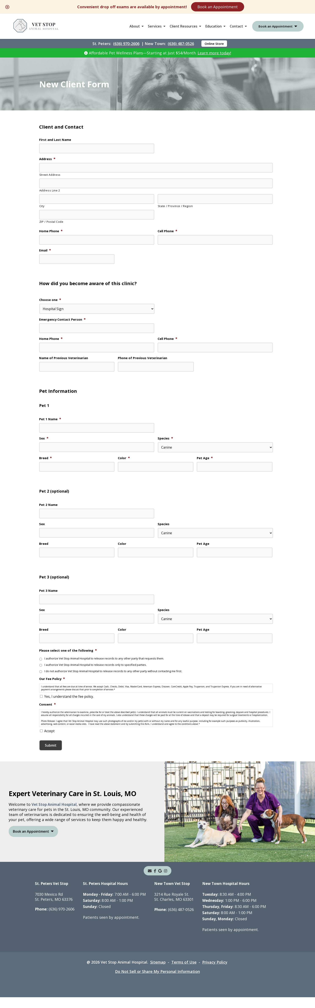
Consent (48, 711)
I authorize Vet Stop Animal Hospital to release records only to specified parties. (99, 670)
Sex (44, 441)
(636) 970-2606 (126, 43)
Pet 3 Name (49, 594)
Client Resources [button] (183, 26)
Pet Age (205, 461)
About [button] (134, 26)
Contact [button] (236, 26)
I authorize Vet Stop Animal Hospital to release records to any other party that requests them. (108, 664)
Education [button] (213, 26)
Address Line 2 (49, 191)
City (42, 206)
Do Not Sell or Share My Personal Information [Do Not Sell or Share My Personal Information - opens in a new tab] (157, 982)
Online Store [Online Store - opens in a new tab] (214, 43)
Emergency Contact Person (64, 321)
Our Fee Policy (53, 685)
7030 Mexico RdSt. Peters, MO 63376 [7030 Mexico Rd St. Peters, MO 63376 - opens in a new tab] (54, 907)
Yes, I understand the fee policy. (69, 702)
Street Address (50, 175)
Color (124, 461)
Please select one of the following (70, 655)
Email (45, 251)
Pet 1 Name (51, 421)
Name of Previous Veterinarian (65, 360)
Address (47, 159)
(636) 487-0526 (181, 43)
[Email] (150, 881)
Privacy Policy (214, 972)
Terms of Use (184, 972)
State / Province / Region (175, 206)
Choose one (50, 301)
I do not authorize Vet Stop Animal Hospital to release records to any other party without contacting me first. (119, 677)
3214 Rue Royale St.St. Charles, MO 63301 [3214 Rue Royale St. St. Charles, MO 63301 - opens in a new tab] (175, 907)
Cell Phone (168, 231)
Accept (49, 741)
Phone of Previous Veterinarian (144, 360)
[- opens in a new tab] (155, 881)
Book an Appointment (217, 6)
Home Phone (51, 231)
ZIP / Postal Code (51, 222)
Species (166, 441)
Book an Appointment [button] (276, 26)
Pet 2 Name (49, 508)
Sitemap (158, 972)
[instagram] (165, 881)
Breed (46, 461)
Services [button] (155, 26)
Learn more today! (214, 52)
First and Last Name (56, 140)
